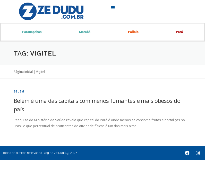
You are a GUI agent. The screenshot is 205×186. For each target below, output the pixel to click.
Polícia (133, 32)
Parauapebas (32, 32)
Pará (179, 32)
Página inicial (23, 71)
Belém (19, 91)
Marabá (84, 32)
